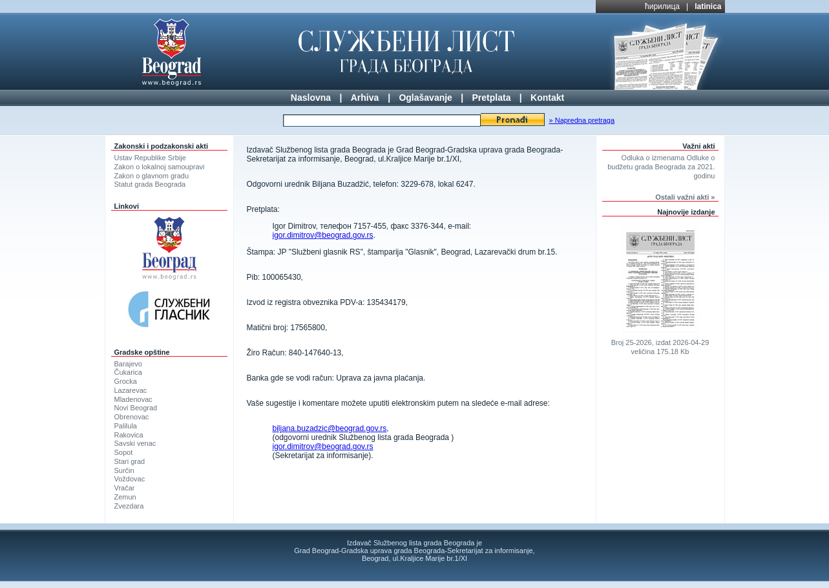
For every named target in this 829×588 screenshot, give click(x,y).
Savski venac (135, 443)
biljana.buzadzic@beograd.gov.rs (330, 428)
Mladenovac (133, 399)
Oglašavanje (425, 97)
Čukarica (128, 372)
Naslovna (311, 97)
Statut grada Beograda (150, 184)
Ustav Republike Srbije (150, 158)
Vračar (124, 488)
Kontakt (547, 97)
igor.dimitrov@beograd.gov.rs (323, 235)
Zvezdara (129, 506)
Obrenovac (131, 417)
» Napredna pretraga (582, 120)
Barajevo (128, 364)
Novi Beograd (136, 408)
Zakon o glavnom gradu (151, 176)
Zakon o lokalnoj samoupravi (159, 167)
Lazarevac (130, 390)
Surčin (124, 470)
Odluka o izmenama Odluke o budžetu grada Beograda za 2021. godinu (661, 167)
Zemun (125, 497)
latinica (708, 6)
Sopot (123, 452)
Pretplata (491, 97)
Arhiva (365, 97)
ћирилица (662, 6)
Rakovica (128, 435)
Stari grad (129, 461)
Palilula (125, 426)
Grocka (125, 381)
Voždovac (129, 479)
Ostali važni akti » (685, 197)
